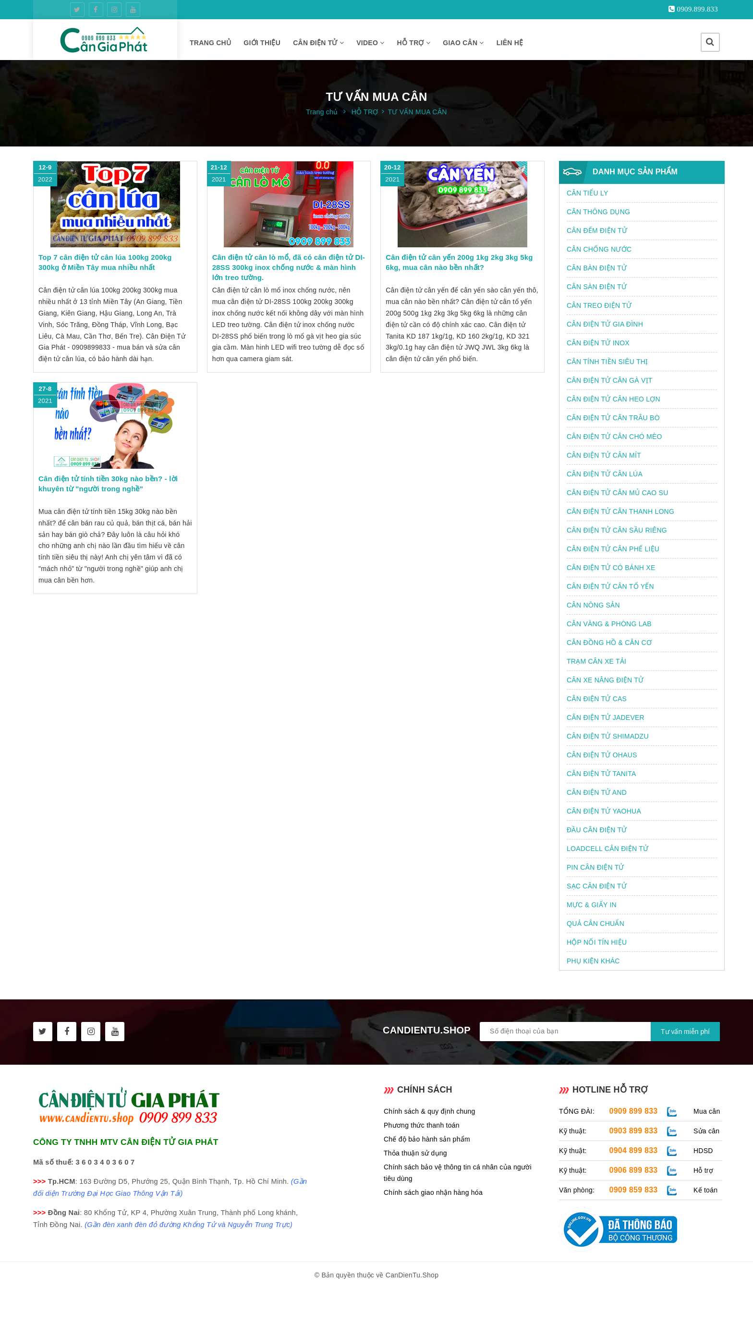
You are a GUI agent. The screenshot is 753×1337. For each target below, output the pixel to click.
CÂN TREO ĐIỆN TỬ (599, 305)
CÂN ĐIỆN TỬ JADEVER (605, 717)
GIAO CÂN (463, 43)
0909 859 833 (633, 1190)
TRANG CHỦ (210, 43)
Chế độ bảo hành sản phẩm (427, 1139)
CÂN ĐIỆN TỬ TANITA (601, 774)
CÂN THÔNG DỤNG (598, 212)
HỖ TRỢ (414, 43)
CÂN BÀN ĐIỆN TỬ (597, 268)
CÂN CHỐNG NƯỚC (599, 249)
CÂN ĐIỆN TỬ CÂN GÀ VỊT (610, 380)
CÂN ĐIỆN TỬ (318, 43)
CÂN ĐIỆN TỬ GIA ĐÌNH (605, 324)
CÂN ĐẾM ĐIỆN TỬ (597, 230)
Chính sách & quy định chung (429, 1111)
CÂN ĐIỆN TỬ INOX (598, 343)
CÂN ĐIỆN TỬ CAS (597, 699)
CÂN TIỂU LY (587, 193)
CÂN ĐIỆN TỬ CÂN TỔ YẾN (610, 586)
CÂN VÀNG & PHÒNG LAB (609, 624)
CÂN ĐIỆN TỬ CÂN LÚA (605, 474)
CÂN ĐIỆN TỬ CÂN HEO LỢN (613, 399)
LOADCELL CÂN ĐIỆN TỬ (607, 848)
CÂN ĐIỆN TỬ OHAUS (602, 755)
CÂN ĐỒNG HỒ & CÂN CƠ (609, 642)
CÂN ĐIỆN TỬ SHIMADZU (608, 736)
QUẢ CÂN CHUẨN (595, 923)
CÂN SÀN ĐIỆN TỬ (597, 287)
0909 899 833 (633, 1111)
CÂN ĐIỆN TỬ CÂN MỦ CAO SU (617, 493)
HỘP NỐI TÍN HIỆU (597, 942)
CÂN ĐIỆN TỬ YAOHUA (604, 811)
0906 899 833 (633, 1170)
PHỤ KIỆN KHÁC (593, 961)
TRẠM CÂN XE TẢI (596, 661)
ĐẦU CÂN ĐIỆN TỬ (597, 830)
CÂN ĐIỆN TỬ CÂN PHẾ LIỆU (613, 549)
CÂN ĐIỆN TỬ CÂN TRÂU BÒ (613, 418)
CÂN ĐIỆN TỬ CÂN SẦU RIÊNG (617, 530)
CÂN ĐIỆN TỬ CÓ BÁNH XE (611, 567)
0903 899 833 (633, 1131)
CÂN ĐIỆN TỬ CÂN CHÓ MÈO (614, 436)
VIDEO (370, 43)
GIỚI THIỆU (261, 43)
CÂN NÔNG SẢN (593, 605)
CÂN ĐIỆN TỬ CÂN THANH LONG (620, 511)
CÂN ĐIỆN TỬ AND (597, 792)
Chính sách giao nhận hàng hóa (433, 1192)
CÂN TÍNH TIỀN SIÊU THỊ (607, 361)
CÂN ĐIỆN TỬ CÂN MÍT (604, 455)
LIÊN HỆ (510, 43)
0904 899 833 (633, 1150)
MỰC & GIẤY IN (592, 905)
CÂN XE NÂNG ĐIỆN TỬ (605, 680)
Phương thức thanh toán (422, 1125)
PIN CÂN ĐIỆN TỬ (595, 867)
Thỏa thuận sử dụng (415, 1153)
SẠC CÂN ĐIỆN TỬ (597, 886)
